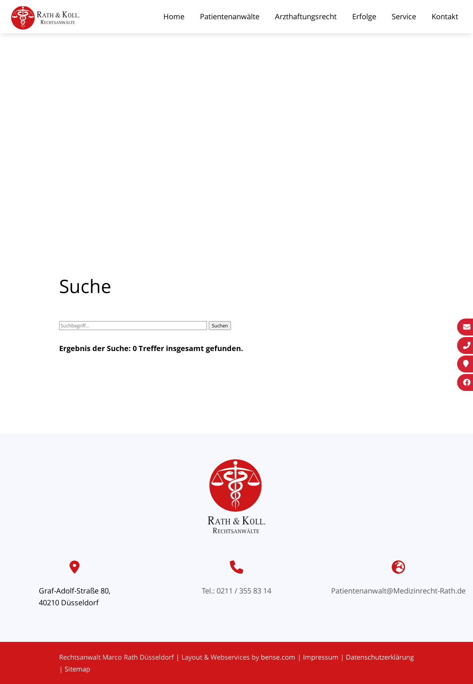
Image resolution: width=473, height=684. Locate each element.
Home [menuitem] (173, 16)
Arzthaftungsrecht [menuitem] (306, 16)
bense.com (278, 657)
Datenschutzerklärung (380, 657)
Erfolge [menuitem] (364, 16)
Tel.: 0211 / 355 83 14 (236, 591)
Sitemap (77, 668)
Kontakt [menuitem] (445, 16)
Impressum (320, 657)
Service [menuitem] (404, 16)
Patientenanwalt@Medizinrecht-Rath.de (398, 591)
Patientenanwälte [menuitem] (229, 16)
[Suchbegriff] (133, 325)
